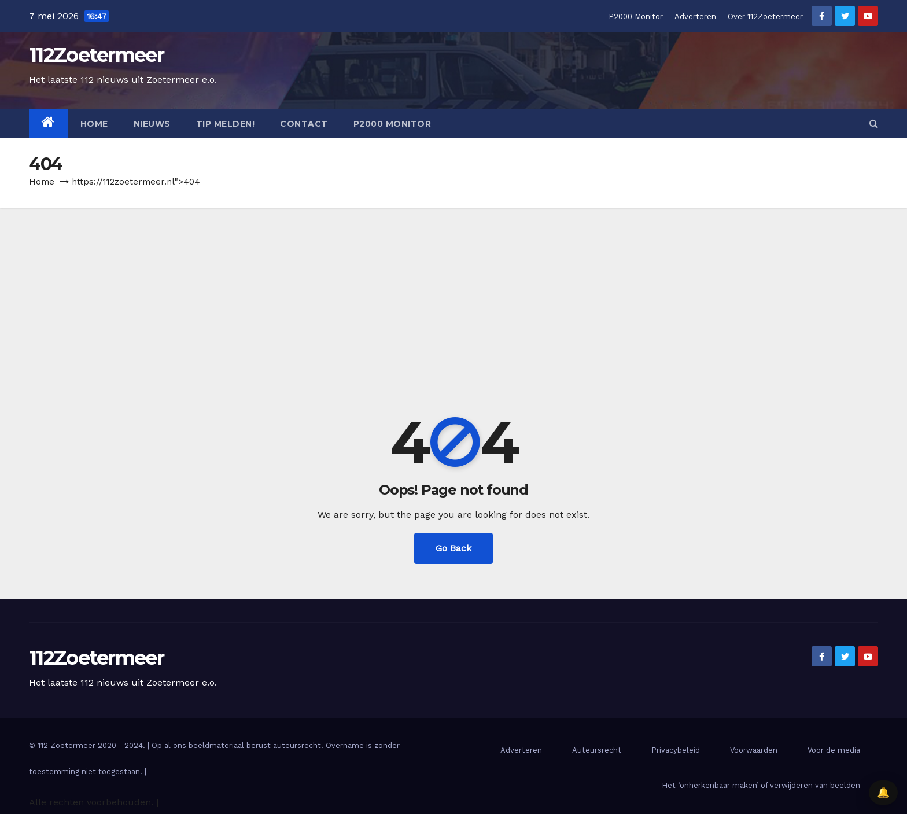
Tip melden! (225, 124)
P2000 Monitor (636, 16)
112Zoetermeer (96, 55)
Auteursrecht (596, 750)
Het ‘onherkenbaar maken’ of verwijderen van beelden (761, 785)
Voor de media (834, 750)
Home (94, 124)
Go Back (453, 548)
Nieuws (152, 124)
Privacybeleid (675, 750)
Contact (304, 124)
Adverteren (695, 16)
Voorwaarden (753, 750)
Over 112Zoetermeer (765, 16)
